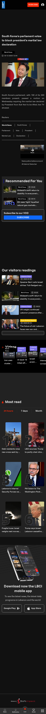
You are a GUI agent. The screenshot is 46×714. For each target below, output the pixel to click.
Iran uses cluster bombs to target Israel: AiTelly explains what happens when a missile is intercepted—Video (9, 362)
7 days (24, 411)
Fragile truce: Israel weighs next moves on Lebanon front (10, 530)
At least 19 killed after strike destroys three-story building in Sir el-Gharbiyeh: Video (22, 362)
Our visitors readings (19, 270)
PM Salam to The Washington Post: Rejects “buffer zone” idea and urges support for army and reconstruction (34, 491)
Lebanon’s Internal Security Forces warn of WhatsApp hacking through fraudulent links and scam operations (11, 491)
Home (5, 711)
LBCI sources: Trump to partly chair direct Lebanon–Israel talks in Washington (34, 451)
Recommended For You (23, 181)
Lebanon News (26, 276)
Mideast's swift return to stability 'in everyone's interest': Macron (28, 192)
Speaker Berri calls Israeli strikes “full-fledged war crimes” (31, 284)
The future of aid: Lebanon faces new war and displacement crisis (32, 328)
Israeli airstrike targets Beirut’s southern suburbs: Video (34, 361)
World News (22, 187)
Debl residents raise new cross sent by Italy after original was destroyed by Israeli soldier (11, 451)
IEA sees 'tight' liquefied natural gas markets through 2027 (28, 204)
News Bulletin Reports (28, 320)
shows (34, 711)
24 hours (8, 411)
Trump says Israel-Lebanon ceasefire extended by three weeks (33, 530)
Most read (13, 402)
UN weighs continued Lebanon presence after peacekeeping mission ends (31, 312)
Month (39, 411)
